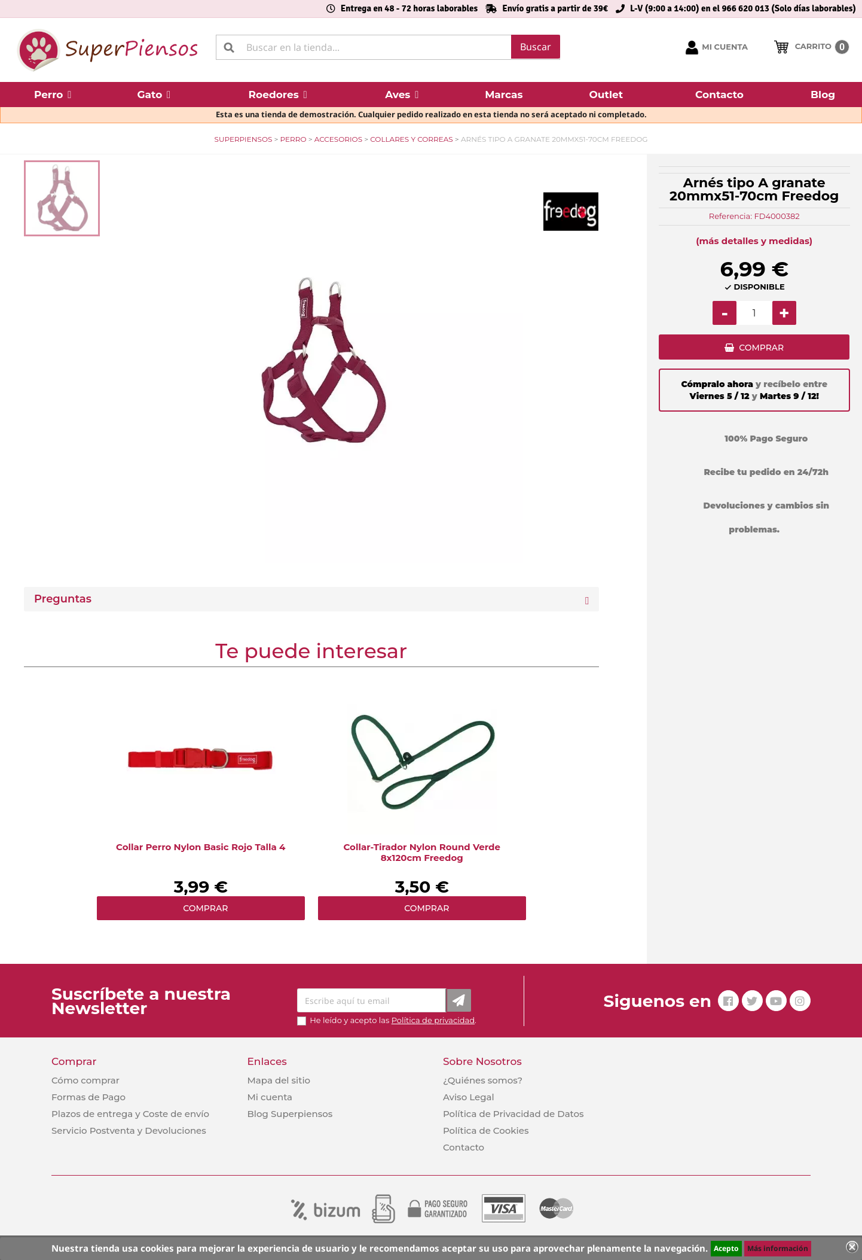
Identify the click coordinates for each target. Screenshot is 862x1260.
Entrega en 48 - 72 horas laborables (409, 8)
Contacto (463, 1147)
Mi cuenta (269, 1097)
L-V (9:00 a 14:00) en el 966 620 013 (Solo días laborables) (743, 8)
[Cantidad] (754, 313)
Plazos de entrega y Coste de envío (130, 1113)
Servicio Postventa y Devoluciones (128, 1130)
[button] (52, 94)
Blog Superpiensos (289, 1113)
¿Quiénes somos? (482, 1080)
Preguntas (62, 599)
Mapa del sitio (278, 1080)
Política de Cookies (485, 1130)
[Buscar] (388, 47)
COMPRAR (761, 350)
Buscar (535, 46)
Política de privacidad (433, 1020)
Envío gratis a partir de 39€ (555, 8)
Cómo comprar (85, 1080)
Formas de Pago (88, 1097)
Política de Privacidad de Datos (513, 1113)
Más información (777, 1248)
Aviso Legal (468, 1097)
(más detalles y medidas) (754, 240)
